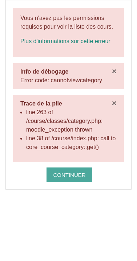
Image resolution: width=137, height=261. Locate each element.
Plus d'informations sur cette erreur (65, 41)
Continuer (69, 175)
